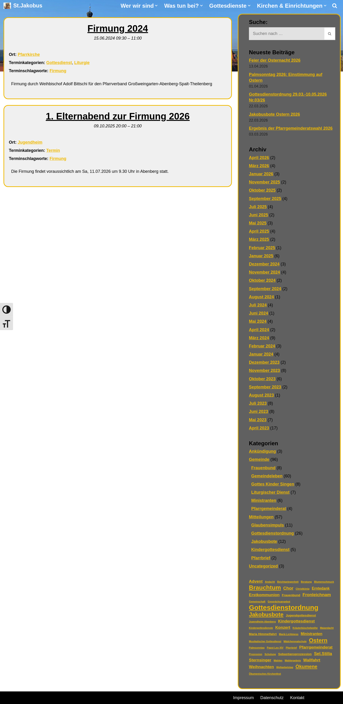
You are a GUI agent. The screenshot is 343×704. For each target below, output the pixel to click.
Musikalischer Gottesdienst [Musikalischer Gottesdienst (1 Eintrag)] (265, 641)
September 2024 (265, 288)
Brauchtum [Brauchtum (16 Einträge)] (265, 588)
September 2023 (265, 387)
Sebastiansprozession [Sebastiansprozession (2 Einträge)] (295, 654)
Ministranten (263, 500)
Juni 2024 (258, 313)
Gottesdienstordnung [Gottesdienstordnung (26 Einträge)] (283, 607)
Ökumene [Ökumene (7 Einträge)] (306, 666)
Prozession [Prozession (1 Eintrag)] (255, 654)
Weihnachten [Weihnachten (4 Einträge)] (261, 666)
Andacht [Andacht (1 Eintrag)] (270, 581)
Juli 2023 (258, 403)
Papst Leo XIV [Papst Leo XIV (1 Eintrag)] (275, 647)
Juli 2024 (258, 305)
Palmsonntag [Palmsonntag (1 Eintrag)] (257, 647)
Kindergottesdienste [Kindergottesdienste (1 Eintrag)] (261, 627)
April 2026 (259, 157)
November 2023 (264, 370)
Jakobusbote (264, 541)
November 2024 (264, 272)
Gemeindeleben (266, 476)
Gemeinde (259, 459)
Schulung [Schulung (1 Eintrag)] (270, 654)
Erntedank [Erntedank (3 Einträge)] (320, 588)
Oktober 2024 (262, 280)
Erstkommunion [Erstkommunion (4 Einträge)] (264, 594)
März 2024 (259, 338)
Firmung (58, 70)
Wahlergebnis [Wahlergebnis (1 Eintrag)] (293, 660)
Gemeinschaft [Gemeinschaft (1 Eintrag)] (257, 601)
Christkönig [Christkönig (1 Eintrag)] (302, 588)
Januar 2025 (261, 256)
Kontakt (297, 697)
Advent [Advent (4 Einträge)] (256, 581)
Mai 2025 (257, 223)
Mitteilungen (261, 517)
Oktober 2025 (262, 190)
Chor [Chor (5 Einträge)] (288, 588)
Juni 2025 (258, 215)
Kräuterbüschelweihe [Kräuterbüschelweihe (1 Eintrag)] (305, 627)
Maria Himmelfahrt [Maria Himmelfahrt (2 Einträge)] (263, 634)
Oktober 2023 (262, 379)
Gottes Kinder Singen (272, 484)
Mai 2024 (257, 321)
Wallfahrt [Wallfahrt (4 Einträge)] (311, 660)
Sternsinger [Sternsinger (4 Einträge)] (260, 660)
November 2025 (264, 182)
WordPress (56, 697)
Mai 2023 (257, 420)
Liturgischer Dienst (270, 492)
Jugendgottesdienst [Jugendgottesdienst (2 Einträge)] (301, 615)
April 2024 (259, 329)
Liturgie (82, 62)
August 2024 (261, 297)
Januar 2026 (261, 174)
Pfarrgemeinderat (268, 508)
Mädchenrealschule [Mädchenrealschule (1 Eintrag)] (295, 641)
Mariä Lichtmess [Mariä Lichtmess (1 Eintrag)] (289, 634)
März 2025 (259, 239)
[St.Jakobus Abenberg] (22, 6)
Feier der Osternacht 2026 (274, 60)
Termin (53, 150)
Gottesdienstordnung (272, 533)
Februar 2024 (262, 346)
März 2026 (259, 165)
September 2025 (265, 198)
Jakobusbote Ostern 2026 (274, 114)
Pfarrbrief (260, 558)
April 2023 (259, 428)
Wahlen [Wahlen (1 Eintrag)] (278, 660)
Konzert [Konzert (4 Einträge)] (282, 627)
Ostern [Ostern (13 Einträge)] (318, 640)
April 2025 (259, 231)
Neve (8, 697)
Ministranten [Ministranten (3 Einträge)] (312, 634)
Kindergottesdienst (270, 549)
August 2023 (261, 395)
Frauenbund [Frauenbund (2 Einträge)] (291, 595)
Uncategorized (263, 566)
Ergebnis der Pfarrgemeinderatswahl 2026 (291, 128)
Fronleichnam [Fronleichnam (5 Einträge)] (316, 594)
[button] (156, 5)
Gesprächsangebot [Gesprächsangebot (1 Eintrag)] (279, 601)
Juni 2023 (258, 411)
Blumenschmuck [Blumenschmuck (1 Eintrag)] (324, 581)
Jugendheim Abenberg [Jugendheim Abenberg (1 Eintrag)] (262, 621)
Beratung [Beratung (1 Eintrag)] (306, 581)
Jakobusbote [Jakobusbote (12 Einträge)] (266, 614)
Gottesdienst (59, 62)
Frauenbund (263, 468)
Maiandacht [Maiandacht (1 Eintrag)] (327, 627)
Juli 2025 (258, 206)
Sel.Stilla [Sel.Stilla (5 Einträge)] (323, 653)
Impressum (243, 697)
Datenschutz (272, 697)
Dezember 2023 (264, 362)
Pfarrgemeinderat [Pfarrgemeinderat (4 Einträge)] (316, 647)
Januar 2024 (261, 354)
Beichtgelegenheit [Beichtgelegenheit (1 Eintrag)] (288, 581)
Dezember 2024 (264, 264)
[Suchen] (334, 5)
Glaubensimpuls (267, 525)
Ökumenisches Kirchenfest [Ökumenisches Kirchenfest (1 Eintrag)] (265, 673)
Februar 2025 (262, 247)
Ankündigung (262, 451)
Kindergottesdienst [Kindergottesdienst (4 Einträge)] (296, 621)
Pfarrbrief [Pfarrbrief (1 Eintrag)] (291, 647)
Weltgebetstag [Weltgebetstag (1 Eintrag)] (284, 667)
